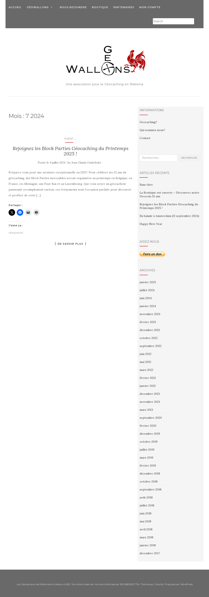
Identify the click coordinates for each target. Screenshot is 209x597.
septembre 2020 (151, 418)
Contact (145, 138)
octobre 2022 (149, 338)
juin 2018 (145, 513)
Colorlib (158, 584)
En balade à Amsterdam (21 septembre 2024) (169, 216)
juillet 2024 (147, 290)
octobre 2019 (149, 441)
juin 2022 (145, 354)
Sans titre (146, 184)
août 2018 (146, 497)
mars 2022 (146, 370)
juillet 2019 (147, 449)
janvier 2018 (148, 545)
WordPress (186, 584)
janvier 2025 (148, 282)
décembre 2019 (150, 433)
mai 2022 (145, 362)
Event (69, 138)
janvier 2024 (148, 306)
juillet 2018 (147, 505)
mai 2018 (145, 521)
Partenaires (123, 7)
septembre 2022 (150, 346)
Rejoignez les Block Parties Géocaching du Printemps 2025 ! (70, 151)
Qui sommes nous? (152, 130)
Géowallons (38, 7)
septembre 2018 (150, 489)
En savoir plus (70, 243)
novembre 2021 (150, 402)
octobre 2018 (149, 481)
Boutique (100, 7)
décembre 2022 (150, 330)
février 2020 (148, 426)
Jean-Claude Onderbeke (86, 162)
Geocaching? (148, 122)
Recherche (189, 157)
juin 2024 (146, 298)
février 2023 (148, 322)
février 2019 (148, 465)
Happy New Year (151, 224)
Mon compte (149, 7)
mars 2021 (146, 410)
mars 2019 (146, 457)
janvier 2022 (148, 386)
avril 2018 (146, 529)
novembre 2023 (150, 314)
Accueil (15, 7)
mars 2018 (146, 537)
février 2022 (148, 378)
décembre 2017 (150, 553)
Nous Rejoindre (73, 7)
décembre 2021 (150, 394)
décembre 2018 (150, 473)
